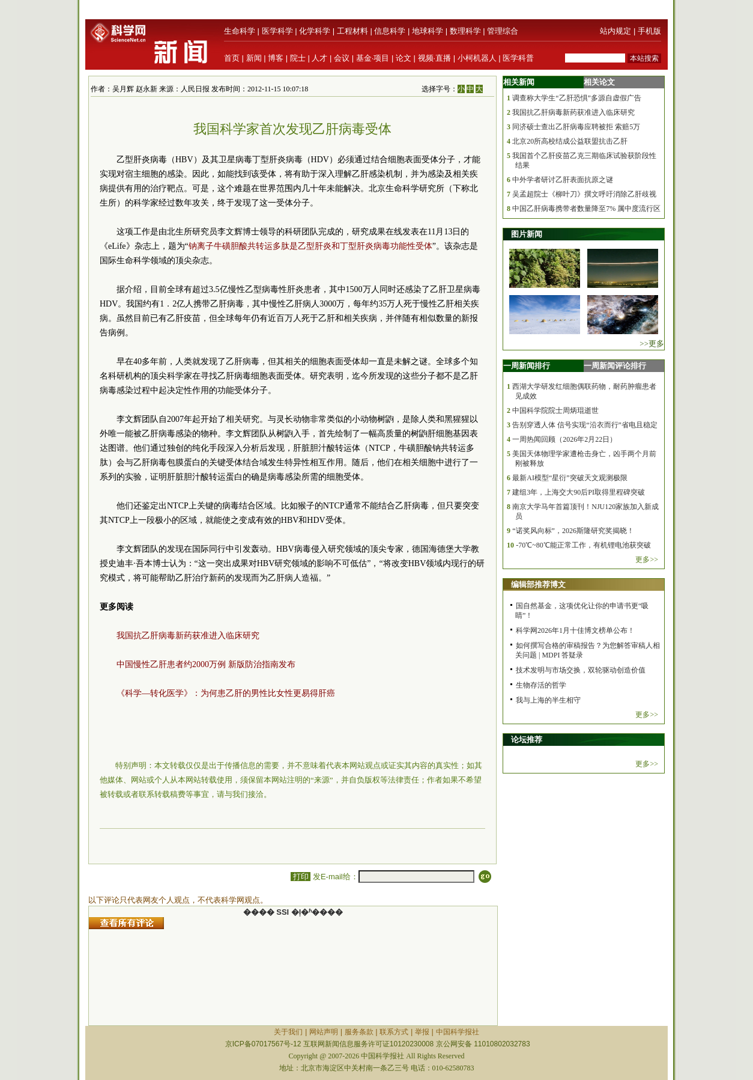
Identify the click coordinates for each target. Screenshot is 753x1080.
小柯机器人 (477, 58)
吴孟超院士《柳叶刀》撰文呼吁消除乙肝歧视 (584, 194)
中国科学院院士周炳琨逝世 (555, 410)
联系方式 (394, 1032)
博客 (275, 58)
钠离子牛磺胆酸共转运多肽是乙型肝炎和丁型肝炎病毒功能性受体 (310, 246)
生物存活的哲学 (541, 685)
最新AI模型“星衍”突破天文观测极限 (569, 478)
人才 (319, 58)
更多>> (646, 559)
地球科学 (427, 30)
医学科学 (277, 30)
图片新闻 (526, 234)
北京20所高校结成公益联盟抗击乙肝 (570, 141)
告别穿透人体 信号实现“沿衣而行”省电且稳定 (585, 425)
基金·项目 (373, 58)
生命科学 (239, 30)
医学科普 (518, 58)
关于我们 (288, 1032)
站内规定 (615, 30)
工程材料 (352, 30)
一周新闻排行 (526, 365)
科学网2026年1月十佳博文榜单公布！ (575, 630)
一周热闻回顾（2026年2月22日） (564, 439)
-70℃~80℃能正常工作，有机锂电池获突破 (583, 545)
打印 (300, 876)
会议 (341, 58)
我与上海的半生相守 (548, 700)
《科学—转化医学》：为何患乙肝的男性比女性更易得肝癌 (225, 693)
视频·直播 (435, 58)
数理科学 (465, 30)
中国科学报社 (457, 1032)
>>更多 (652, 343)
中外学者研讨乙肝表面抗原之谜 (562, 179)
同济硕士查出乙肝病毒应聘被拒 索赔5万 (576, 127)
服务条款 (359, 1032)
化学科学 (314, 30)
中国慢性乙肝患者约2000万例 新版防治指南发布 (205, 664)
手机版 (649, 30)
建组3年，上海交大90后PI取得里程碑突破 (578, 492)
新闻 (254, 58)
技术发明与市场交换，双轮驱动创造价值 (581, 670)
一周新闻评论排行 (615, 365)
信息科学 (389, 30)
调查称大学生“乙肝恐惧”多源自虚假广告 (576, 98)
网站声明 (323, 1032)
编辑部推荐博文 (538, 584)
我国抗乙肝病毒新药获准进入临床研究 (187, 635)
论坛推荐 (526, 739)
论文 (403, 58)
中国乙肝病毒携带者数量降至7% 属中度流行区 (586, 208)
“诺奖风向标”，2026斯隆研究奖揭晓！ (573, 530)
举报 (422, 1032)
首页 (232, 58)
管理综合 (502, 30)
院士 (298, 58)
